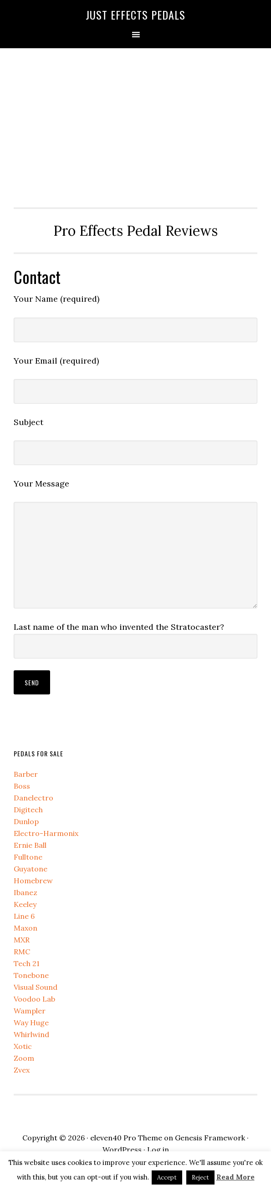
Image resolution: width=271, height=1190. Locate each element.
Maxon (25, 927)
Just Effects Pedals (135, 14)
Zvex (22, 1069)
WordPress (122, 1149)
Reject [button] (200, 1177)
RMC (22, 951)
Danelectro (33, 797)
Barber (26, 774)
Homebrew (33, 880)
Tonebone (31, 975)
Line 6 (24, 916)
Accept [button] (167, 1177)
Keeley (25, 904)
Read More (235, 1177)
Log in (158, 1149)
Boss (22, 785)
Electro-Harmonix (46, 833)
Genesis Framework (210, 1137)
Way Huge (31, 1022)
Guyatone (30, 868)
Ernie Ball (30, 845)
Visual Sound (35, 987)
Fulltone (28, 856)
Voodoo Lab (34, 998)
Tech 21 (27, 963)
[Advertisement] (136, 125)
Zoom (24, 1058)
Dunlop (26, 821)
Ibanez (25, 892)
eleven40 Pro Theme (126, 1137)
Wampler (30, 1010)
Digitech (28, 809)
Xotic (23, 1046)
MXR (22, 939)
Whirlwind (31, 1034)
